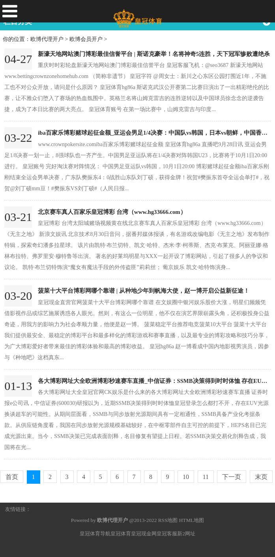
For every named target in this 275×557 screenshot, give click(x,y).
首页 (12, 476)
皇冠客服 (167, 534)
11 (206, 476)
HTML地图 (191, 520)
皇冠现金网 (144, 534)
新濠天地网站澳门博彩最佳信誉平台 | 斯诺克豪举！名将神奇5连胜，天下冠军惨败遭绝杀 (154, 54)
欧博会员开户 (86, 39)
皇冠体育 (120, 534)
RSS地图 (168, 520)
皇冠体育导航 (95, 534)
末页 (261, 476)
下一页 (231, 476)
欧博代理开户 (47, 39)
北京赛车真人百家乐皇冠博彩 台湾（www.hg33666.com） (112, 212)
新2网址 (186, 534)
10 (186, 476)
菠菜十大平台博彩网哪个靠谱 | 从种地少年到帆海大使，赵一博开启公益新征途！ (143, 291)
